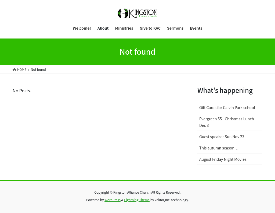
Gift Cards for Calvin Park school (227, 107)
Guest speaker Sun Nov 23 (221, 136)
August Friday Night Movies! (223, 159)
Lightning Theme (137, 199)
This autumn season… (218, 148)
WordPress (112, 199)
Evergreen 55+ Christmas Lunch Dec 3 (226, 122)
